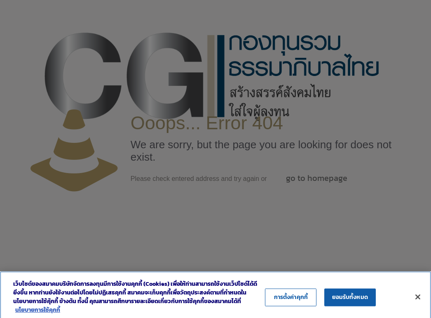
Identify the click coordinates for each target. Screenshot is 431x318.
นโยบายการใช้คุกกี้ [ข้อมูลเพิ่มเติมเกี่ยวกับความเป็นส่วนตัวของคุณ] (37, 313)
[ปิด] (418, 300)
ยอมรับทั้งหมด (350, 300)
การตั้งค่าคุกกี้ (291, 300)
